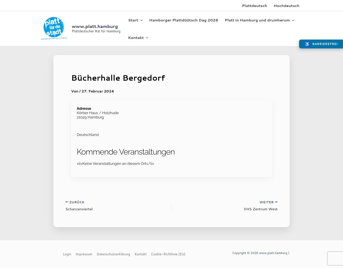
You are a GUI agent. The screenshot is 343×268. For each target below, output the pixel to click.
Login (67, 254)
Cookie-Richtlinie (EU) (168, 254)
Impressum (83, 254)
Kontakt (138, 37)
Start (135, 20)
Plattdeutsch (254, 5)
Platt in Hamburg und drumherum (259, 20)
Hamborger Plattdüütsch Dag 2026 (183, 20)
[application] (140, 20)
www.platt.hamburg (95, 26)
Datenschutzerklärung (113, 254)
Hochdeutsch (286, 5)
